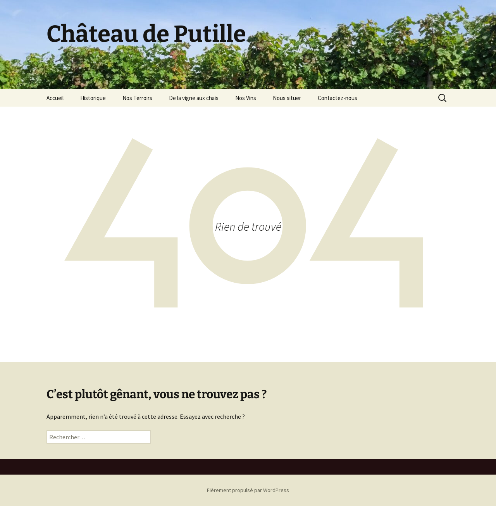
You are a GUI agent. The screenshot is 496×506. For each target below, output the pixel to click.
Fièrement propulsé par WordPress (248, 490)
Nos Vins (245, 98)
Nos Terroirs (137, 98)
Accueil (55, 98)
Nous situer (287, 98)
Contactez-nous (337, 98)
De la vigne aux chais (194, 98)
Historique (93, 98)
